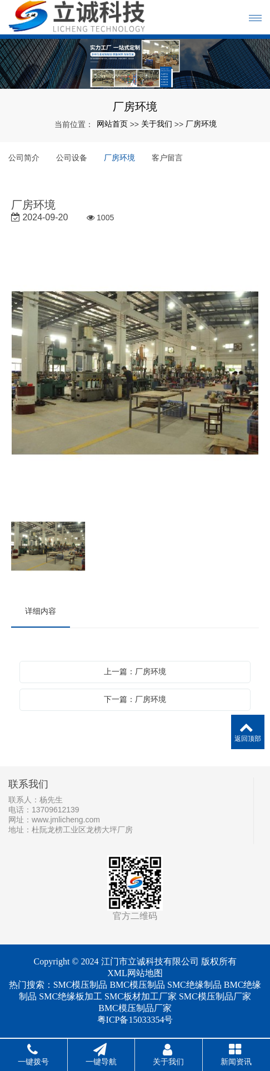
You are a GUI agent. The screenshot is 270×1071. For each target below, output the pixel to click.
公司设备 (71, 157)
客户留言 (167, 157)
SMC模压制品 (80, 984)
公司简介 (23, 157)
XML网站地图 (135, 973)
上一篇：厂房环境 (135, 671)
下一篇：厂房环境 (135, 699)
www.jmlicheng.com (66, 819)
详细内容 (40, 611)
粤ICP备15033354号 (135, 1019)
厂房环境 (201, 123)
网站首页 (112, 123)
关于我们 (156, 123)
